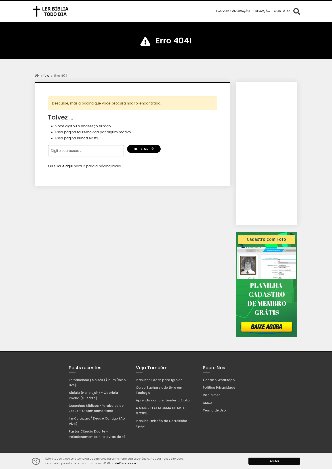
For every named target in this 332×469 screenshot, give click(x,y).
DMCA (207, 403)
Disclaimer (211, 395)
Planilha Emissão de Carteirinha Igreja (161, 423)
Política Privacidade (219, 387)
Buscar (144, 149)
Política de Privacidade (120, 463)
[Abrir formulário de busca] (296, 11)
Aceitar (274, 461)
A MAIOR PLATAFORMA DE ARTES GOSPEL (161, 411)
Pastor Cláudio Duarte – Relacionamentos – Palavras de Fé (97, 434)
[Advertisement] (266, 153)
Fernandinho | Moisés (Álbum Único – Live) (99, 383)
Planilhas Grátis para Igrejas (159, 380)
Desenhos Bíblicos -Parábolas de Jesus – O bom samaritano (96, 408)
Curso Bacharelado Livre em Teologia (159, 390)
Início (44, 75)
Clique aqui (63, 166)
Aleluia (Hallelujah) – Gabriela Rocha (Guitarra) (93, 395)
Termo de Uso (214, 410)
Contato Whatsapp (219, 380)
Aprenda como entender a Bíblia (163, 400)
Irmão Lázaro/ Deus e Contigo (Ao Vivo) (97, 421)
